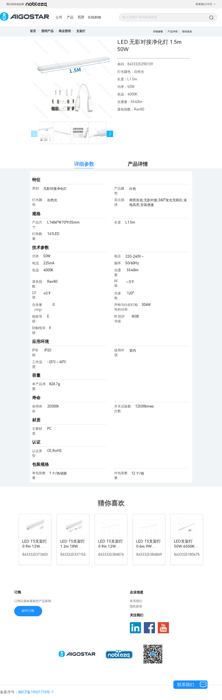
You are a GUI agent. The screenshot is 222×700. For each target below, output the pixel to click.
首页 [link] (33, 31)
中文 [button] (211, 4)
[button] (110, 134)
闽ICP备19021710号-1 (36, 692)
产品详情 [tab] (138, 164)
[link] (47, 31)
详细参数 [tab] (84, 164)
